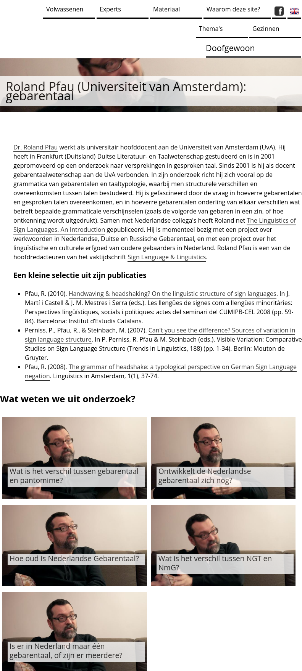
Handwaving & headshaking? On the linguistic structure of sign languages (172, 293)
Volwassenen (64, 9)
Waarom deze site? (233, 9)
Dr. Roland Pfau (35, 147)
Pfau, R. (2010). (47, 293)
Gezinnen (265, 28)
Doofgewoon (230, 47)
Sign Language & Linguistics (167, 257)
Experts (110, 9)
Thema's (211, 28)
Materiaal (166, 9)
